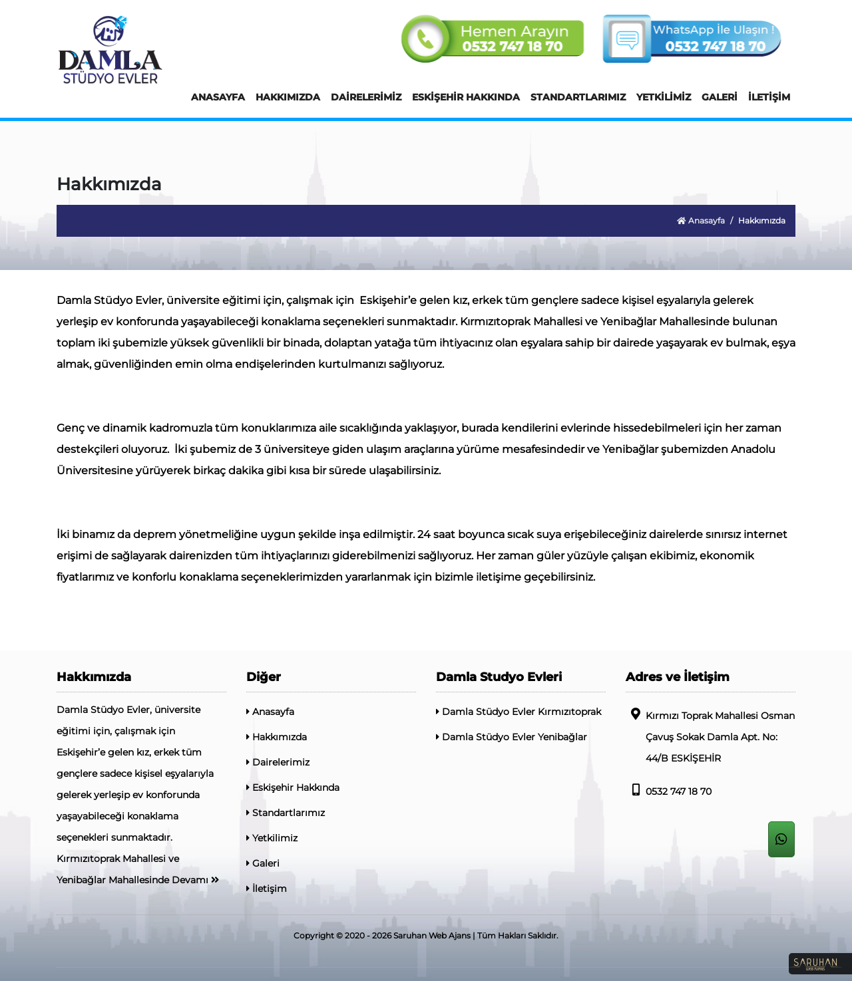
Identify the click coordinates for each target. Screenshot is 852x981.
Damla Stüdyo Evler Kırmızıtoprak (518, 712)
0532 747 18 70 (669, 790)
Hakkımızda (276, 737)
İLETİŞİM (769, 97)
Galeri (263, 863)
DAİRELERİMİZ (366, 97)
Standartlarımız (285, 813)
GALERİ (720, 97)
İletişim (266, 889)
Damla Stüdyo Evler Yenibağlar (511, 737)
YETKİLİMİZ (663, 97)
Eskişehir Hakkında (292, 787)
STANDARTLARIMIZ (578, 97)
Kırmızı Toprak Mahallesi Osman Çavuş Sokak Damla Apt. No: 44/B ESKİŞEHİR (710, 736)
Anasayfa (701, 220)
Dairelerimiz (278, 762)
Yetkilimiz (272, 838)
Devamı (195, 880)
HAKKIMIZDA (288, 97)
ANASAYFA (218, 97)
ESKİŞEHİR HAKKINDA (466, 97)
